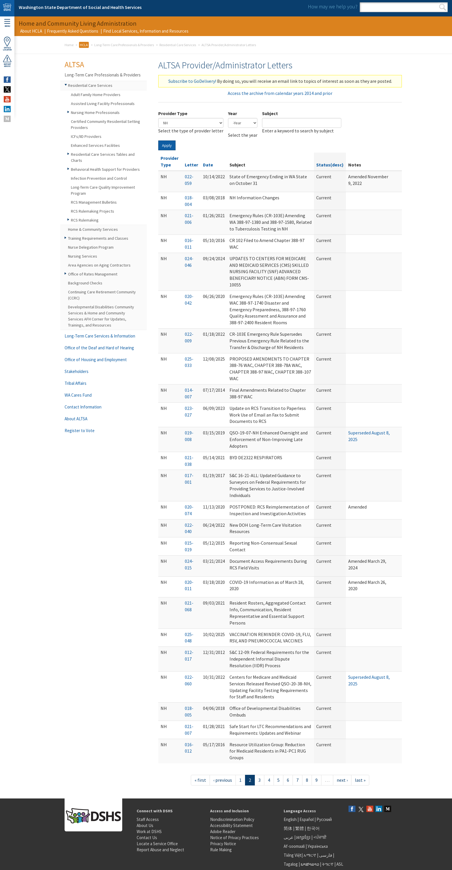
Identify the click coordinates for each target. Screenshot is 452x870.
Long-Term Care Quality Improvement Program (103, 190)
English (290, 819)
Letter (191, 165)
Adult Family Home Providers (95, 94)
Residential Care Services (177, 45)
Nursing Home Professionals (95, 112)
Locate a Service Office (157, 843)
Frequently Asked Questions (72, 31)
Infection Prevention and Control (99, 178)
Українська (318, 846)
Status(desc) (330, 165)
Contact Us (147, 837)
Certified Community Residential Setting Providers (105, 124)
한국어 (313, 828)
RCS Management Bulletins (94, 202)
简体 (288, 828)
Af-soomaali (294, 846)
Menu (7, 23)
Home (69, 45)
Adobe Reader (223, 831)
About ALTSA (76, 418)
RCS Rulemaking (85, 220)
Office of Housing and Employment (96, 359)
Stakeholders (76, 371)
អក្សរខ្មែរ (303, 837)
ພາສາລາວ (310, 864)
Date (208, 165)
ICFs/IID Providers (86, 136)
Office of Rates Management (92, 274)
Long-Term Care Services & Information (100, 336)
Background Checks (85, 283)
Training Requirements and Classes (98, 238)
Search (443, 7)
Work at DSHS (149, 831)
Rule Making (221, 849)
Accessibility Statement (231, 825)
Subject (270, 113)
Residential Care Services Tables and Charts (103, 157)
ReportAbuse (7, 61)
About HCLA (31, 31)
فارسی (325, 855)
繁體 (300, 828)
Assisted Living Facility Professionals (103, 103)
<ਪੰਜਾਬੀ (320, 837)
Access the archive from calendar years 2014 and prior (280, 93)
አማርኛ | (311, 855)
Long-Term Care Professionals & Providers (124, 45)
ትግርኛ (328, 864)
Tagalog (291, 864)
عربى (288, 837)
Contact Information (83, 407)
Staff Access (148, 819)
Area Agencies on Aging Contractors (99, 265)
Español (307, 819)
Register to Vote (80, 430)
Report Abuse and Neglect (160, 849)
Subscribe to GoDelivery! (192, 81)
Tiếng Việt (293, 855)
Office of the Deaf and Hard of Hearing (99, 347)
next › (342, 780)
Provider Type (172, 113)
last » (360, 780)
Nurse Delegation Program (91, 247)
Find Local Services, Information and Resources (146, 31)
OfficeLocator (7, 43)
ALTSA (74, 64)
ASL (339, 864)
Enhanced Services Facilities (95, 145)
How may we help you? (332, 6)
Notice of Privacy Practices (234, 837)
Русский (324, 819)
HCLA (84, 45)
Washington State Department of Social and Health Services (80, 7)
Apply (167, 145)
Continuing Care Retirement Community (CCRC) (102, 295)
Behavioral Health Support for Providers (105, 169)
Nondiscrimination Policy (232, 819)
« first (200, 780)
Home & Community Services (93, 229)
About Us (145, 825)
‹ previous (222, 780)
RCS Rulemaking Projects (92, 211)
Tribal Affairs (75, 383)
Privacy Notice (223, 843)
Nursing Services (82, 256)
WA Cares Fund (78, 395)
